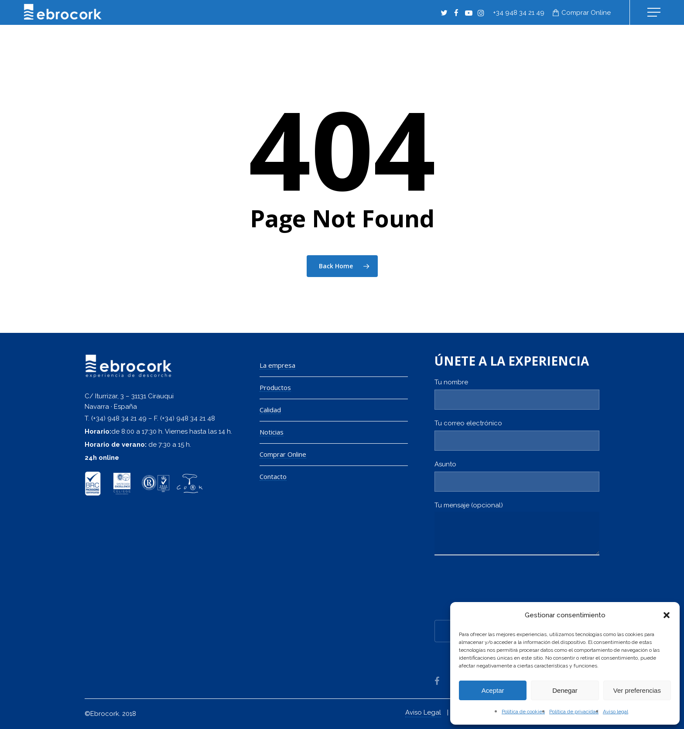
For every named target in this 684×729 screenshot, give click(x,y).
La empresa (277, 365)
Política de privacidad (573, 711)
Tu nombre (516, 394)
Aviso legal (615, 711)
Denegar (565, 690)
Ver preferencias (637, 690)
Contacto (273, 476)
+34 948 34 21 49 (518, 12)
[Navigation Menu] (654, 12)
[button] (666, 615)
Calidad (270, 410)
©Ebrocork (102, 714)
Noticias (272, 432)
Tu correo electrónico (516, 435)
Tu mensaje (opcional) (516, 530)
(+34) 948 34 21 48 (187, 418)
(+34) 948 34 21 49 (119, 418)
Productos (275, 387)
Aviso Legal (423, 712)
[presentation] (500, 590)
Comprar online (586, 12)
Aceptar (493, 690)
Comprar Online (283, 454)
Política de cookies (523, 711)
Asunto (516, 476)
